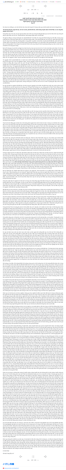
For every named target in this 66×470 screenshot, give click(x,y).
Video (38, 1)
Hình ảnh (44, 1)
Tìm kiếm (51, 1)
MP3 (17, 1)
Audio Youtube (30, 1)
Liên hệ (58, 1)
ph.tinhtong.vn (8, 2)
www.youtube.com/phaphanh (11, 468)
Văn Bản (22, 1)
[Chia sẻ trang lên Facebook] (11, 464)
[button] (32, 13)
